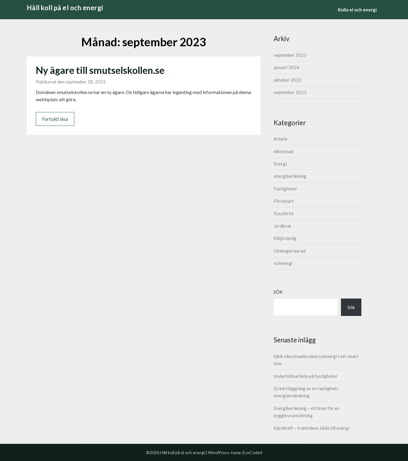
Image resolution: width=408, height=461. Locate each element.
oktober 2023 (287, 80)
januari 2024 (286, 67)
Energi (280, 163)
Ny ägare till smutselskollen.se (100, 70)
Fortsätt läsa (55, 119)
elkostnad (283, 151)
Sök (278, 292)
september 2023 (290, 92)
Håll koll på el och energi (65, 8)
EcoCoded (252, 452)
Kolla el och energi (357, 9)
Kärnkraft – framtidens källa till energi (311, 428)
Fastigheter (285, 188)
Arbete (280, 138)
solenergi (283, 263)
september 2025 (290, 55)
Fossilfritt (284, 213)
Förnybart (284, 201)
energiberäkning (290, 176)
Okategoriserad (289, 250)
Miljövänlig (285, 238)
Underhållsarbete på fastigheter (306, 376)
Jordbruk (282, 226)
